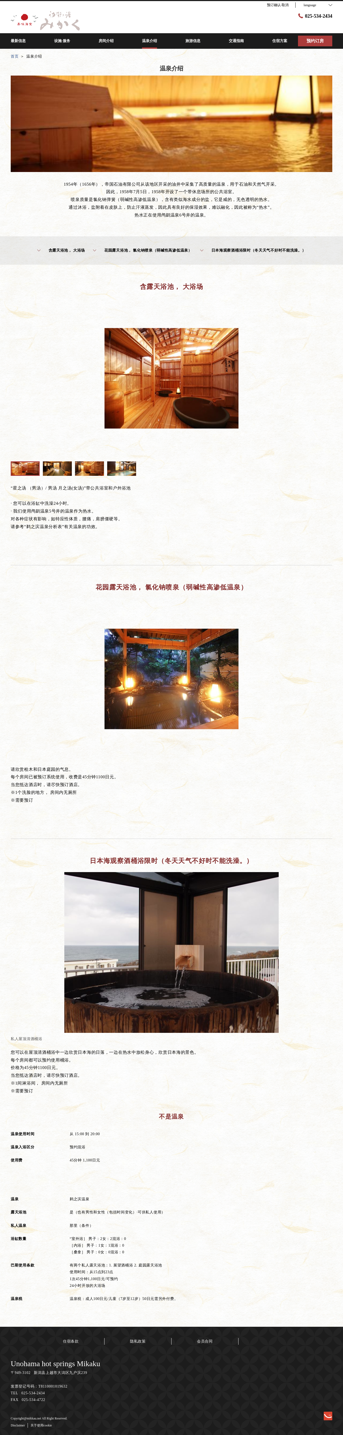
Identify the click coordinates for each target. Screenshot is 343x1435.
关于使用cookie (41, 1425)
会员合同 (205, 1341)
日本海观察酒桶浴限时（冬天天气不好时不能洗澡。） (253, 250)
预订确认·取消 (278, 5)
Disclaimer (18, 1425)
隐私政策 (138, 1341)
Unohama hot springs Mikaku (55, 1363)
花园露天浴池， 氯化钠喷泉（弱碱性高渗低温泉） (142, 250)
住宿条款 (71, 1341)
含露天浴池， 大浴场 (61, 250)
